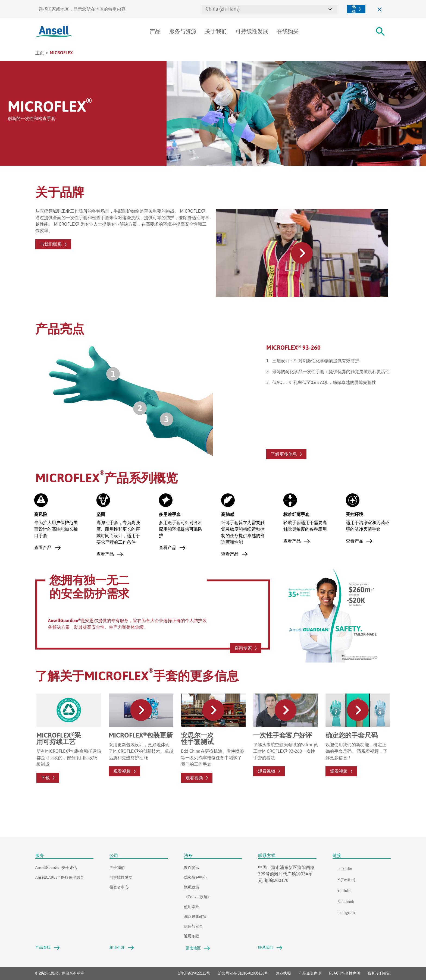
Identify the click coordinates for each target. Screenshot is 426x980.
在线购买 (288, 31)
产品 (155, 31)
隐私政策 (191, 887)
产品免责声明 (310, 973)
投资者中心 (119, 887)
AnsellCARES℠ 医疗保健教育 (59, 877)
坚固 (100, 514)
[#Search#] (380, 31)
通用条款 (191, 936)
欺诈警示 (191, 867)
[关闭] (380, 9)
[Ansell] (53, 31)
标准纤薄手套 (296, 514)
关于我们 (216, 31)
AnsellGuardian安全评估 (56, 867)
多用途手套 (170, 514)
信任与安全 (193, 926)
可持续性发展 (252, 31)
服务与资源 (182, 31)
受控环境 (354, 514)
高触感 (227, 514)
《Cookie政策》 (197, 897)
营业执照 (283, 973)
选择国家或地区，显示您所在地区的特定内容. (82, 9)
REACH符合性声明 (344, 973)
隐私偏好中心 (195, 877)
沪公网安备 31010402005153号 (243, 973)
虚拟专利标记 (379, 973)
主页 (39, 52)
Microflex (61, 52)
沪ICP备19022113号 (194, 973)
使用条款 (191, 907)
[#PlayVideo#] (302, 252)
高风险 (40, 514)
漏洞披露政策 (195, 916)
